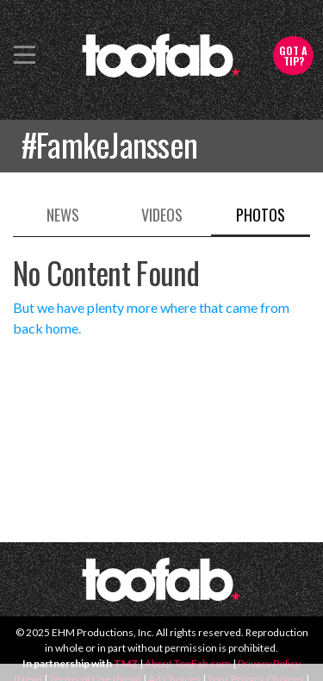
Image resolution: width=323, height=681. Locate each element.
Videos (162, 214)
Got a (293, 55)
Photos (260, 214)
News (63, 214)
